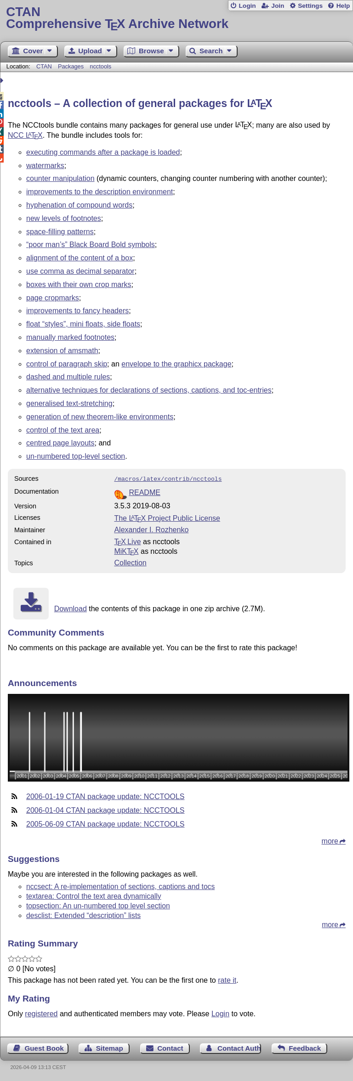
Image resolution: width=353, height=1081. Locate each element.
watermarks (45, 165)
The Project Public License (167, 517)
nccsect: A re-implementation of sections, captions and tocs (120, 886)
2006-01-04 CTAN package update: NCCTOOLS (105, 809)
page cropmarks (52, 298)
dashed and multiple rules (68, 377)
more (330, 840)
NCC (25, 135)
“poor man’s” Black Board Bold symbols (90, 244)
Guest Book (44, 1047)
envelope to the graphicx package (176, 364)
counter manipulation (60, 178)
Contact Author (239, 1047)
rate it (227, 979)
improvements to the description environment (99, 192)
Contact (170, 1047)
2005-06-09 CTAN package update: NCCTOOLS (105, 823)
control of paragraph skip (66, 364)
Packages (71, 66)
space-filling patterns (60, 232)
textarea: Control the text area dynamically (93, 895)
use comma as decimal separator (80, 271)
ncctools (100, 66)
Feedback (305, 1047)
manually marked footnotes (70, 337)
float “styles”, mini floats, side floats (83, 324)
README (144, 491)
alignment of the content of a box (79, 258)
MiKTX (126, 550)
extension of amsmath (62, 351)
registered (41, 1013)
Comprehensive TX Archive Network (176, 18)
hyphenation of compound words (79, 205)
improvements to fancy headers (77, 311)
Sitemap (109, 1047)
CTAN (44, 66)
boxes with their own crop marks (78, 284)
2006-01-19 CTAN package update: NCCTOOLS (105, 795)
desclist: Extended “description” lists (83, 914)
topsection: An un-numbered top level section (98, 905)
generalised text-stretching (69, 403)
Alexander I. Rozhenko (151, 529)
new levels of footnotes (63, 218)
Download (70, 608)
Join (277, 5)
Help (343, 5)
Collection (130, 562)
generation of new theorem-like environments (99, 417)
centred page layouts (60, 443)
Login (247, 5)
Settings (310, 5)
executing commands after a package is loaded (103, 152)
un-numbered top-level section (75, 456)
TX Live (127, 541)
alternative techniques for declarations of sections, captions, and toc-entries (149, 390)
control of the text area (62, 430)
